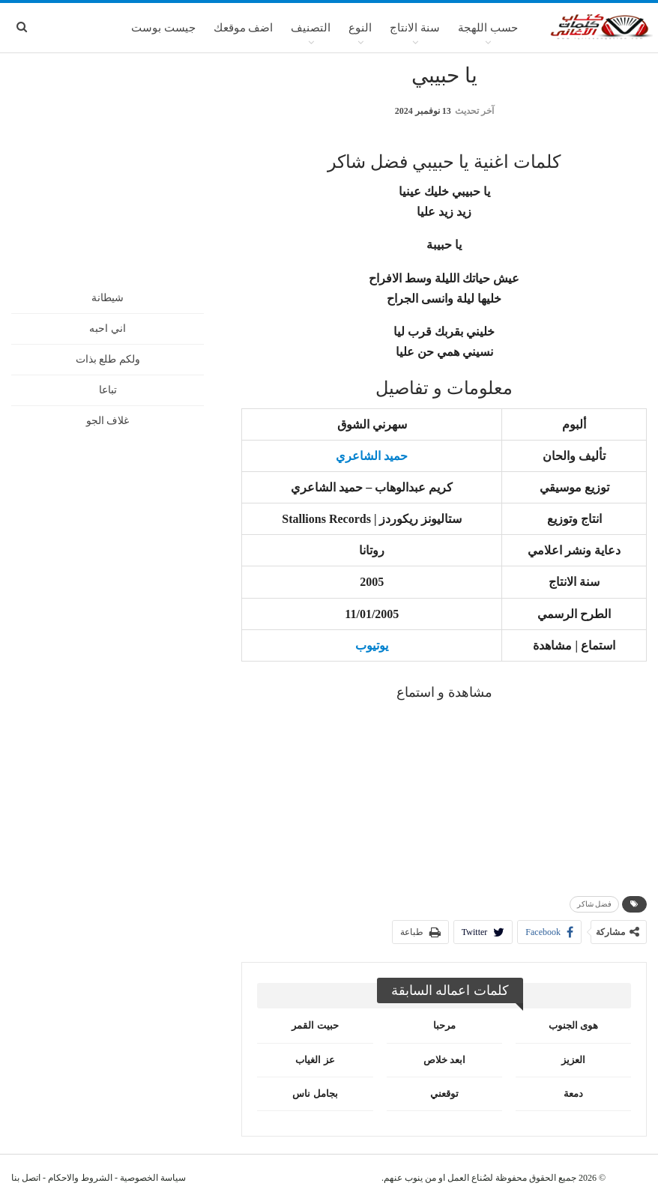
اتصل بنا (25, 1178)
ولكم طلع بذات (108, 359)
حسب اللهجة (488, 28)
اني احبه (107, 328)
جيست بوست (163, 28)
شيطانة (107, 297)
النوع (360, 28)
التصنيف (310, 28)
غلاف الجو (108, 420)
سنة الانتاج (415, 28)
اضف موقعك (244, 28)
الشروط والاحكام (80, 1178)
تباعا (108, 390)
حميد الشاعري (372, 456)
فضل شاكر (594, 904)
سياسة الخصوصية (153, 1178)
